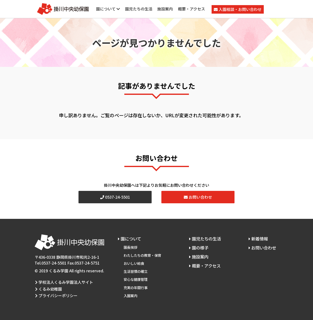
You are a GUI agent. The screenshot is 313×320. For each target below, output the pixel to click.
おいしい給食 (134, 261)
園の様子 (198, 247)
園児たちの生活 (138, 9)
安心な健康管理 (135, 277)
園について (108, 9)
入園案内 (130, 292)
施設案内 (165, 9)
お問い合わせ (198, 197)
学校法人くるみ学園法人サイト (64, 281)
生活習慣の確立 (135, 269)
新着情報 (257, 238)
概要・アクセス (191, 9)
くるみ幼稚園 (48, 287)
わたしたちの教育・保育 (142, 254)
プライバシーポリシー (56, 293)
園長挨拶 (130, 246)
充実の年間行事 (135, 284)
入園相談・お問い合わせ (238, 9)
